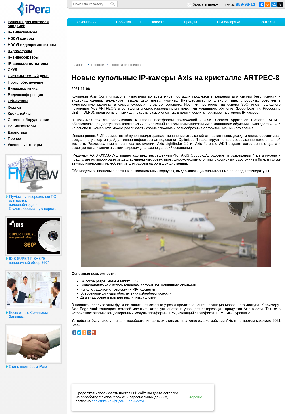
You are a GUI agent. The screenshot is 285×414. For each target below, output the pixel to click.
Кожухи (14, 107)
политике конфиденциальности (118, 401)
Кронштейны (19, 113)
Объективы (18, 101)
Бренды (190, 22)
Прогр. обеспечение (25, 82)
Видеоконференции (25, 95)
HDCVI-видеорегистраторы (32, 45)
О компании (87, 22)
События (123, 22)
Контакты (267, 22)
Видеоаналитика (22, 88)
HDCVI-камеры (21, 38)
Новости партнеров (125, 65)
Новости (157, 22)
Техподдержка (228, 22)
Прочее (14, 138)
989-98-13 (245, 4)
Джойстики (17, 132)
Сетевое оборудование (28, 120)
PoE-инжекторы (22, 126)
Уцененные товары (25, 145)
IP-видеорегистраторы (28, 63)
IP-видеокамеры (22, 32)
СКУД (12, 70)
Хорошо (195, 397)
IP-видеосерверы (23, 57)
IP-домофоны (20, 51)
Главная (79, 65)
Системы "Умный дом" (28, 76)
